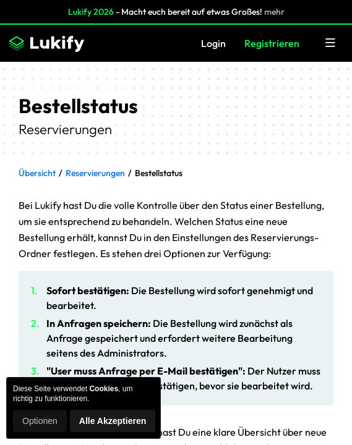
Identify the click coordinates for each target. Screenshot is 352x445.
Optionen (40, 421)
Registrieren (271, 43)
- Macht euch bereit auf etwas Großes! (176, 11)
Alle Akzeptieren (112, 421)
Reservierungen (95, 173)
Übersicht (37, 173)
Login (213, 43)
